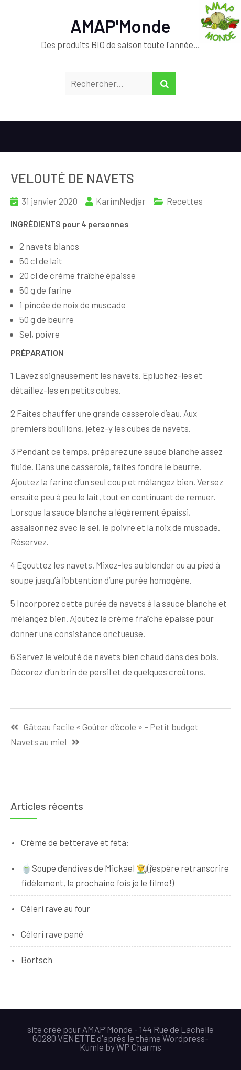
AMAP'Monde (120, 26)
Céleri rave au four (55, 908)
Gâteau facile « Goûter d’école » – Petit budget (111, 727)
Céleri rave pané (52, 934)
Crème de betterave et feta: (75, 842)
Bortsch (36, 959)
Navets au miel (38, 742)
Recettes (185, 201)
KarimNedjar (121, 201)
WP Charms (138, 1047)
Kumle (92, 1047)
